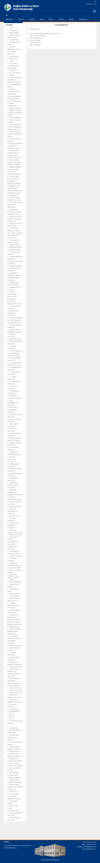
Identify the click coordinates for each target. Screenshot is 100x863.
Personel (22, 19)
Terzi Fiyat (12, 789)
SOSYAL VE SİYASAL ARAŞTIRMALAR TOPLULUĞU (14, 631)
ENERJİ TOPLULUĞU (15, 339)
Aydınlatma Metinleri (15, 593)
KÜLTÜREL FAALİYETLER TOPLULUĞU (11, 459)
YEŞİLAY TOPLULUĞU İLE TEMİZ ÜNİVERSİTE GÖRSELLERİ (14, 219)
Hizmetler (33, 19)
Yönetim (11, 61)
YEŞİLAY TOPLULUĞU (15, 666)
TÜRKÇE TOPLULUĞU (15, 534)
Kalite (42, 19)
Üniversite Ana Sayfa (91, 4)
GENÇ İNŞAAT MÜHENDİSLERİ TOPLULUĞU (12, 410)
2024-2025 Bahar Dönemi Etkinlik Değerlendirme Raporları (14, 796)
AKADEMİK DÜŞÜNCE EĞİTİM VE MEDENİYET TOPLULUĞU (14, 268)
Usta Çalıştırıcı (13, 63)
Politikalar (12, 579)
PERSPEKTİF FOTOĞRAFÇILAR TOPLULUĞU (12, 485)
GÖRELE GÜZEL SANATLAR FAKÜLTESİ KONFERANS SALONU (14, 162)
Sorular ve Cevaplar (14, 567)
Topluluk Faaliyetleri (14, 777)
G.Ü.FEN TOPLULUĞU (15, 351)
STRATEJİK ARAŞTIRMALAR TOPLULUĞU (12, 511)
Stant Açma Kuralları (15, 249)
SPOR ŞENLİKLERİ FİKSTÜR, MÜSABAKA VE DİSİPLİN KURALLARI (15, 127)
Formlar (11, 28)
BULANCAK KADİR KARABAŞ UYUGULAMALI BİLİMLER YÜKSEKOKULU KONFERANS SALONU (15, 143)
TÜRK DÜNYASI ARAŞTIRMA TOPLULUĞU (12, 525)
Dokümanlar (12, 238)
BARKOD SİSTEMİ (14, 751)
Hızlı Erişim (12, 70)
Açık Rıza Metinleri (14, 596)
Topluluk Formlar (13, 810)
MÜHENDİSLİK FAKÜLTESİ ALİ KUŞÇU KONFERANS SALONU (14, 212)
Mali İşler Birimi (13, 58)
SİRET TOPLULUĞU (15, 506)
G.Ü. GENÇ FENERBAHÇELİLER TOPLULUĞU (13, 605)
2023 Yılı (11, 718)
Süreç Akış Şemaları (15, 73)
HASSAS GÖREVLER (15, 117)
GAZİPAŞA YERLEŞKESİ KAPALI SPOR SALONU (13, 92)
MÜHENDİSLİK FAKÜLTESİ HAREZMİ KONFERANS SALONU (14, 198)
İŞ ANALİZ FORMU (14, 245)
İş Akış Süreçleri (13, 30)
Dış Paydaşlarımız (14, 711)
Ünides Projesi (13, 791)
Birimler (72, 19)
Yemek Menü (84, 19)
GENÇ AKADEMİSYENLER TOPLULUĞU (13, 403)
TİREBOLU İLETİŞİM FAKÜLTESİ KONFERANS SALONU (14, 113)
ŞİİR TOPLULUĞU (14, 516)
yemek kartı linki (13, 728)
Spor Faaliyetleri (13, 56)
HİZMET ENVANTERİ (15, 108)
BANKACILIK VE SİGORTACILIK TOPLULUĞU (13, 313)
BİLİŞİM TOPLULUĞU (15, 322)
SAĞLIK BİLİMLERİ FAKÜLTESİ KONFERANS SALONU (14, 134)
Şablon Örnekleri (14, 32)
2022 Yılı (11, 716)
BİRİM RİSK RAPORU (15, 247)
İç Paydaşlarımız (13, 709)
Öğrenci (52, 19)
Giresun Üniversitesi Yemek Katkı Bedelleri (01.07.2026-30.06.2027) (14, 99)
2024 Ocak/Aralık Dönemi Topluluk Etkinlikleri (13, 737)
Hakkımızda (10, 19)
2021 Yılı (11, 714)
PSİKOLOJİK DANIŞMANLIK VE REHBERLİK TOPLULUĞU (15, 492)
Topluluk (62, 19)
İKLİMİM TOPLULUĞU (15, 645)
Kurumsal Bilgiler (14, 40)
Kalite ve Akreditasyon (15, 582)
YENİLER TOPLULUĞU (16, 556)
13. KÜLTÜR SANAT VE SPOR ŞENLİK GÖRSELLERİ (15, 205)
